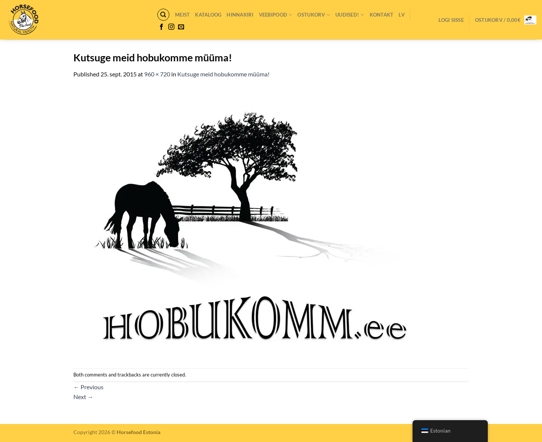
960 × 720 (157, 74)
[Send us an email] (181, 27)
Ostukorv (313, 14)
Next (83, 396)
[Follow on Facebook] (161, 27)
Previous (88, 386)
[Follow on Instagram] (171, 27)
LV (402, 15)
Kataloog (208, 15)
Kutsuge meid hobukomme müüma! (223, 74)
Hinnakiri (240, 15)
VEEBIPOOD (275, 14)
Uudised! (349, 14)
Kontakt (382, 15)
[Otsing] (163, 15)
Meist (182, 15)
